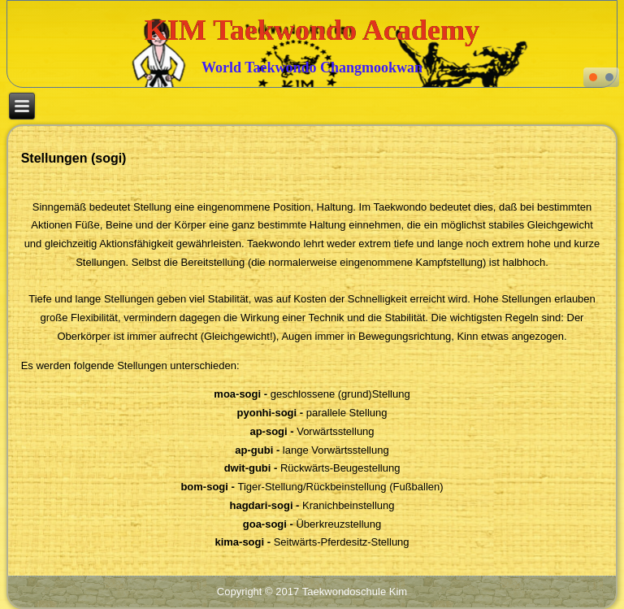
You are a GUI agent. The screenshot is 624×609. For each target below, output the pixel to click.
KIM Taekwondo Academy (312, 30)
